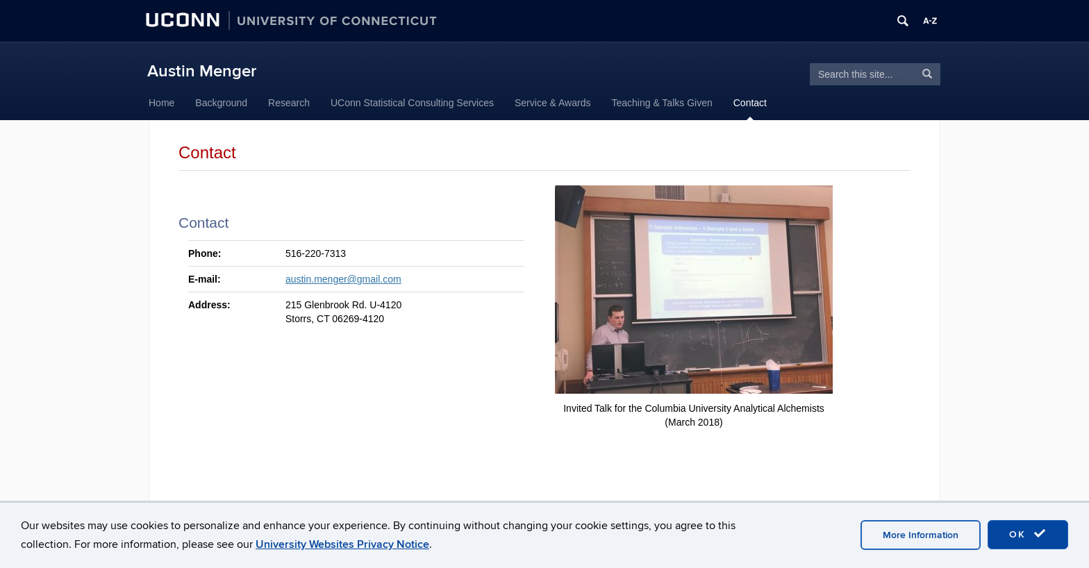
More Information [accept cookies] (920, 535)
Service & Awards (552, 102)
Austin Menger (201, 71)
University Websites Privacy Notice (342, 544)
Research (289, 102)
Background (221, 102)
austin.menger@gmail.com (343, 279)
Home (161, 102)
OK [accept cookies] (1028, 534)
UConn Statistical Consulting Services (412, 102)
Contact (750, 102)
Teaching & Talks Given (661, 102)
